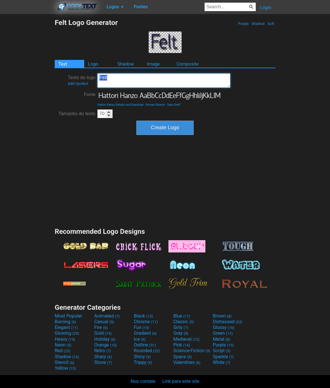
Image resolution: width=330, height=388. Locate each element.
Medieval (186, 339)
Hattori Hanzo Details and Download (120, 104)
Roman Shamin (155, 104)
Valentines (187, 362)
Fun (141, 327)
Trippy (143, 362)
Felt (163, 80)
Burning (65, 321)
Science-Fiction (191, 350)
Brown (222, 316)
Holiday (104, 339)
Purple (243, 23)
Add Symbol (78, 83)
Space (182, 356)
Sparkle (223, 356)
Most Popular (68, 316)
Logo (93, 64)
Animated (107, 316)
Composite (187, 64)
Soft (271, 23)
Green (223, 333)
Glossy (224, 327)
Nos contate (143, 381)
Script (222, 350)
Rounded (147, 350)
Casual (104, 321)
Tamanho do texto (76, 113)
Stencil (64, 362)
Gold (103, 333)
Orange (105, 345)
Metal (221, 339)
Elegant (66, 327)
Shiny (142, 356)
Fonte (89, 94)
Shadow (258, 23)
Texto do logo (81, 80)
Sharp (103, 356)
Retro (102, 350)
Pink (181, 345)
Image (153, 64)
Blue (181, 316)
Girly (180, 327)
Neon (63, 345)
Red (62, 350)
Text (62, 64)
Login (265, 7)
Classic (183, 321)
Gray (180, 333)
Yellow (65, 368)
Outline (145, 345)
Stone (103, 362)
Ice (140, 339)
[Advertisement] (27, 104)
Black (143, 316)
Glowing (67, 333)
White (221, 362)
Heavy (65, 339)
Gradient (145, 333)
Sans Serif (173, 104)
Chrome (146, 321)
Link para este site (180, 381)
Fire (101, 327)
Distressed (227, 321)
